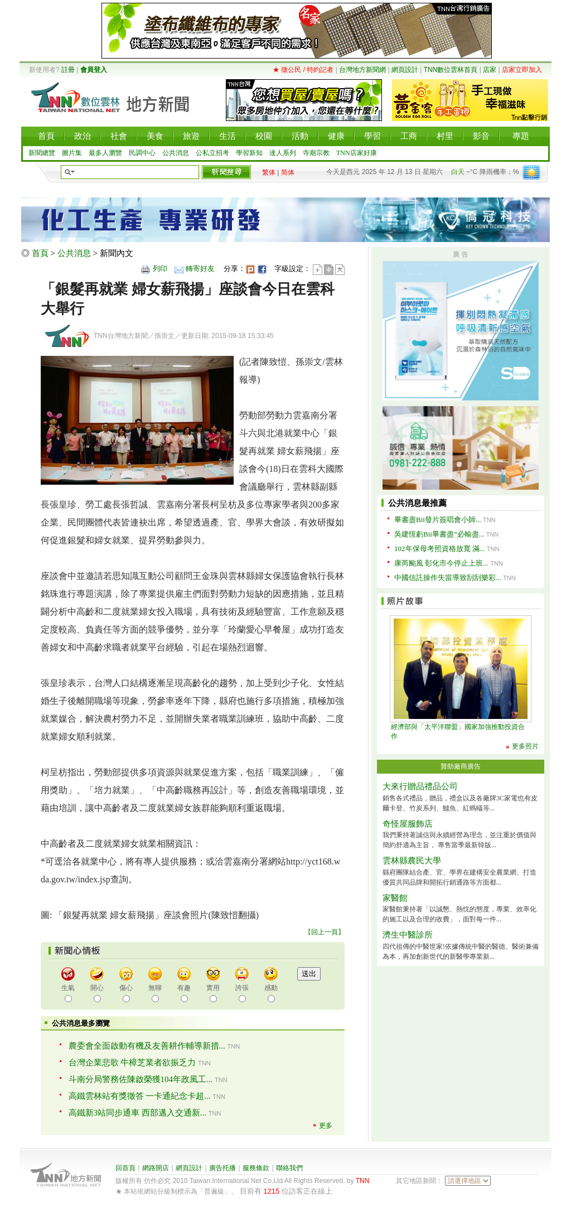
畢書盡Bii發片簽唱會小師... (437, 519)
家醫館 (395, 898)
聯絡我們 (289, 1168)
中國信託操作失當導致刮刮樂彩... (447, 577)
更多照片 (525, 746)
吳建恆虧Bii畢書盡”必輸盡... (439, 534)
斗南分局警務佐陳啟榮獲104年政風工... (141, 1079)
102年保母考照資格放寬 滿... (439, 548)
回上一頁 (324, 932)
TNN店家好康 (356, 153)
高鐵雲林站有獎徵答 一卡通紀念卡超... (140, 1096)
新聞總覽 (41, 153)
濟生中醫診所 (408, 934)
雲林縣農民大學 (412, 860)
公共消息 (175, 153)
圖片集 (72, 153)
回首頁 (125, 1168)
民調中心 (142, 153)
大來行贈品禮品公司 (420, 786)
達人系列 (282, 153)
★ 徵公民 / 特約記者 (303, 70)
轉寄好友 (200, 268)
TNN (363, 1181)
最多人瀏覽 (105, 153)
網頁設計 (404, 70)
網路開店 (155, 1168)
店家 (489, 70)
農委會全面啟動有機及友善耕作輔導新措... (147, 1045)
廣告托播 (222, 1168)
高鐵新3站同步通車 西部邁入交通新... (138, 1112)
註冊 (68, 70)
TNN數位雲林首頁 (451, 70)
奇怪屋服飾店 (408, 823)
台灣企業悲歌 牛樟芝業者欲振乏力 (132, 1062)
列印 (160, 268)
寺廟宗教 (316, 153)
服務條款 (256, 1168)
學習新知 (249, 153)
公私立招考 (212, 153)
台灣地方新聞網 (362, 70)
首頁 (40, 253)
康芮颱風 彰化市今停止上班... (441, 563)
